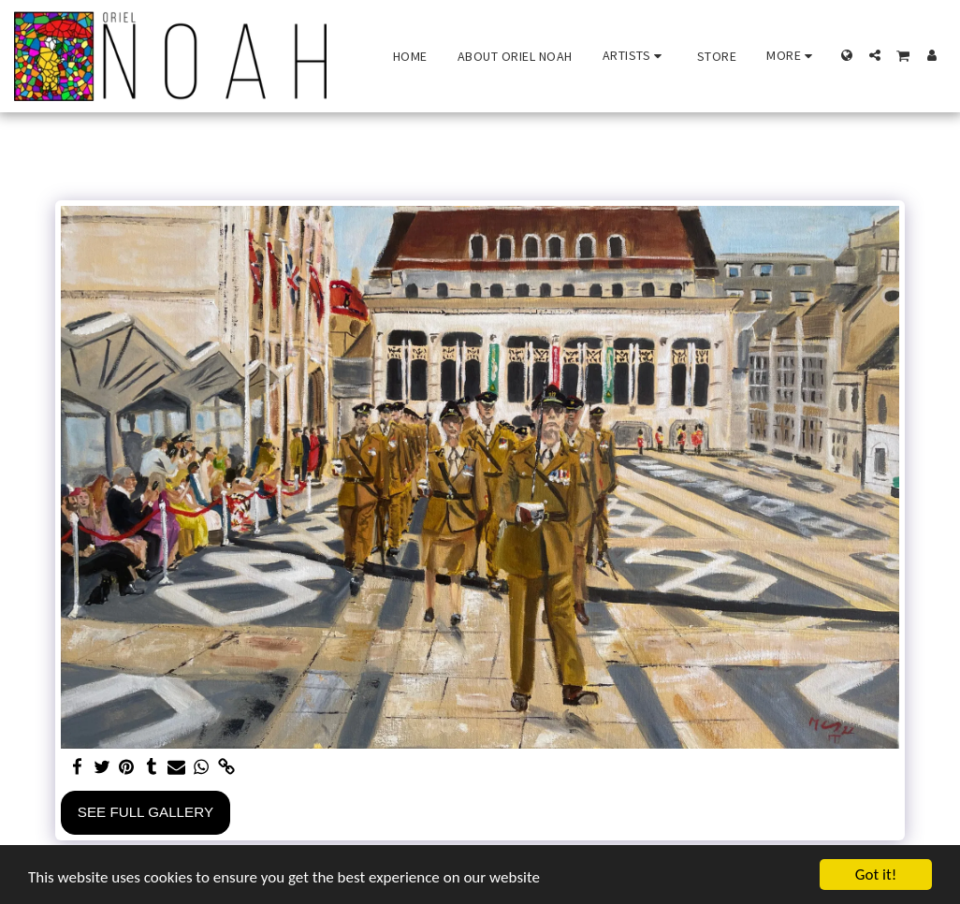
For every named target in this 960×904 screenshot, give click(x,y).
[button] (635, 55)
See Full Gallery (145, 812)
